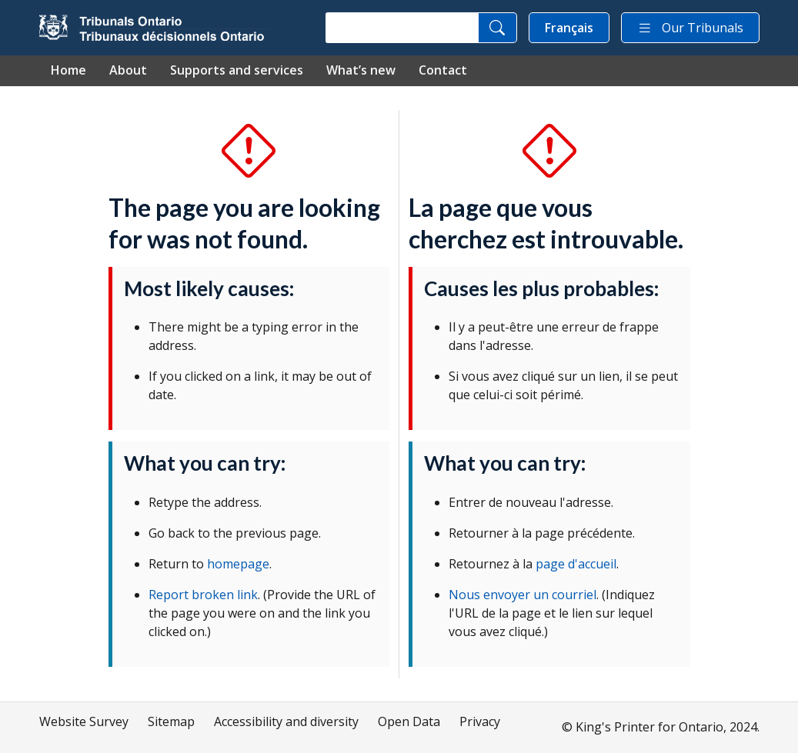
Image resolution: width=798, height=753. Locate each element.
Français (569, 27)
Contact (443, 70)
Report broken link (203, 594)
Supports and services (236, 70)
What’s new (361, 70)
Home (68, 70)
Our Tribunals (690, 27)
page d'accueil (576, 563)
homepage (238, 563)
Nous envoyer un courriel (522, 594)
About (128, 70)
